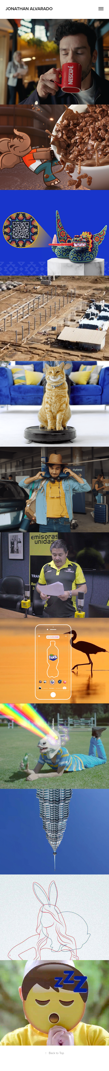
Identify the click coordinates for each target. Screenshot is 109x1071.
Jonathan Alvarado (29, 8)
